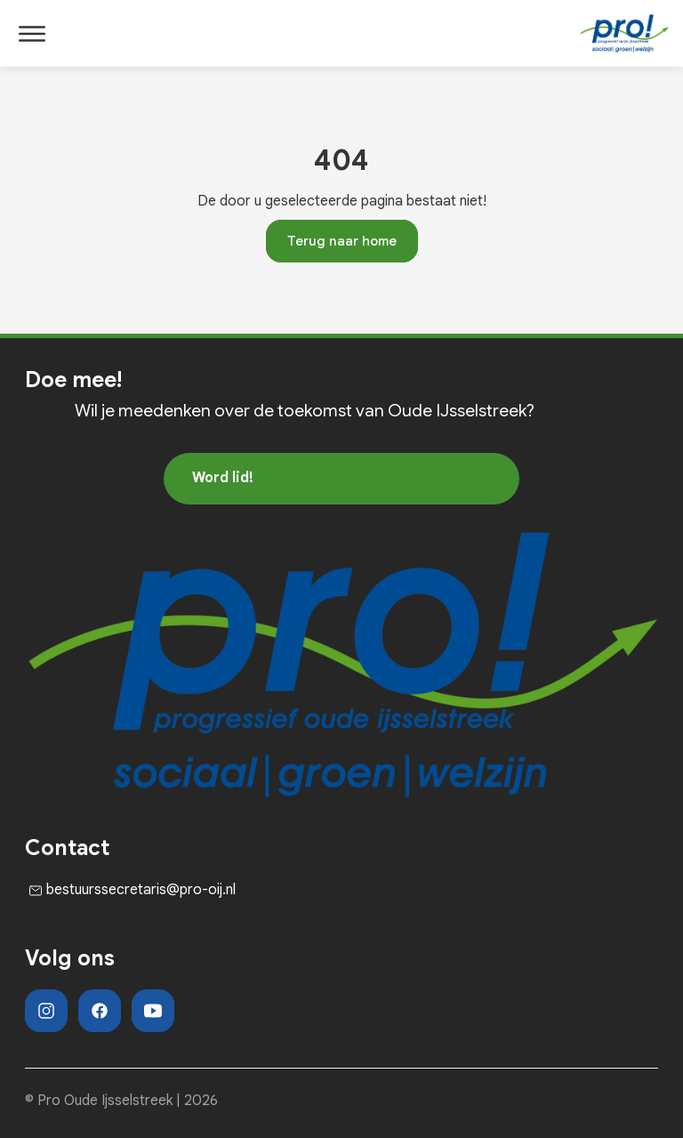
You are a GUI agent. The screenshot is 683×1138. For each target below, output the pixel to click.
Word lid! (222, 478)
